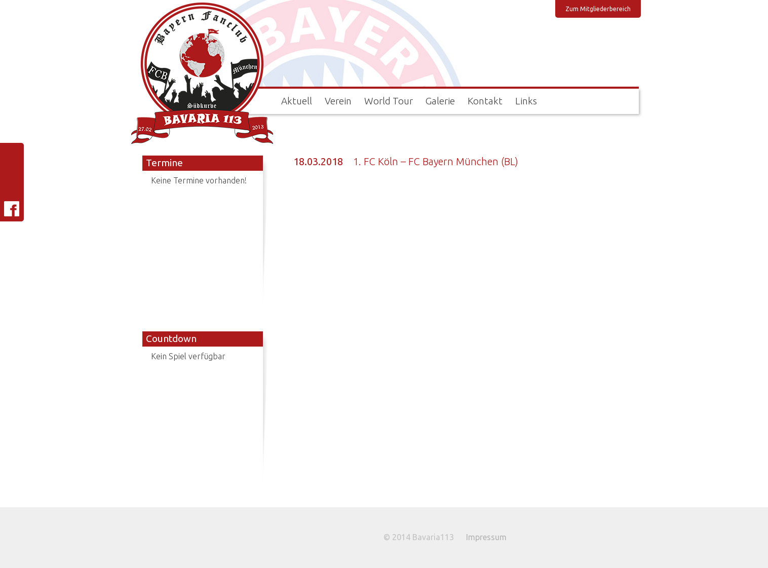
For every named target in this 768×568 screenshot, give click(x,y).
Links (526, 100)
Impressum (486, 537)
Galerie (440, 100)
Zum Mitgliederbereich (598, 9)
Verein (338, 100)
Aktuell (296, 100)
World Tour (388, 100)
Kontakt (485, 100)
